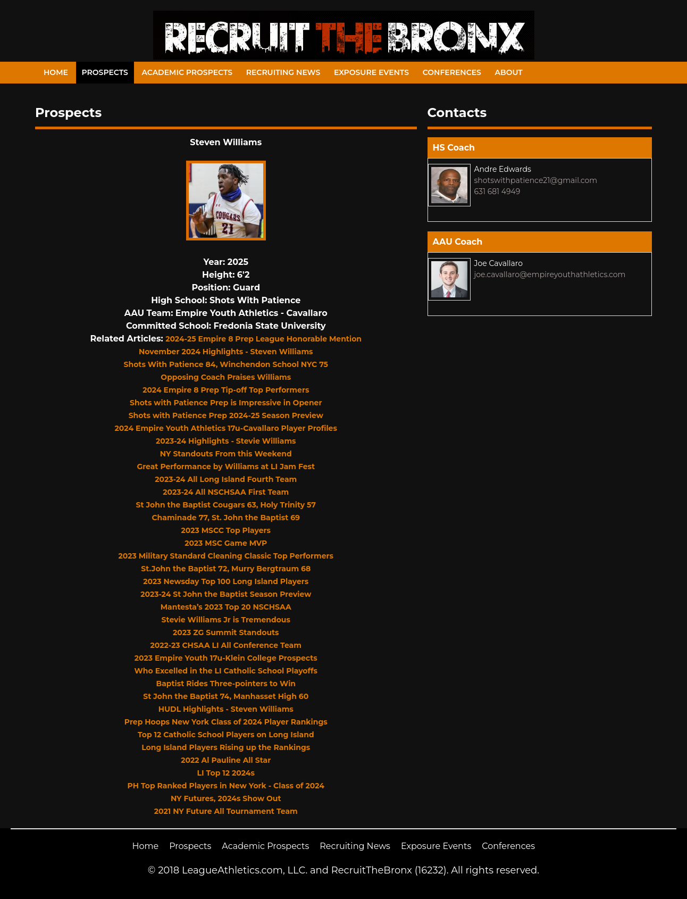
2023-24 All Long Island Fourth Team (226, 479)
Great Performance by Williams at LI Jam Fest (226, 466)
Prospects (105, 72)
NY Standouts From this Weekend (226, 454)
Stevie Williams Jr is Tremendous (226, 620)
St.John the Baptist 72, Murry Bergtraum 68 (226, 568)
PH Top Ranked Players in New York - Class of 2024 (226, 785)
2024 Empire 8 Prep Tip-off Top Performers (226, 390)
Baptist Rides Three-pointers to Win (226, 683)
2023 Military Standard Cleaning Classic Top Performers (225, 556)
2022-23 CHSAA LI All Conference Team (225, 645)
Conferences (452, 72)
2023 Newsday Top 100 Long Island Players (225, 581)
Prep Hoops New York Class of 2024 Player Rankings (226, 722)
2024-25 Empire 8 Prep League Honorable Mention (263, 339)
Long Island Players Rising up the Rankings (225, 747)
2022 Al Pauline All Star (226, 760)
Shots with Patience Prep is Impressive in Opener (226, 402)
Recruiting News (283, 72)
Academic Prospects (186, 72)
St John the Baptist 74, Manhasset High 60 (225, 696)
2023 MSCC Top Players (226, 530)
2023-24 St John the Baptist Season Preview (225, 594)
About (509, 72)
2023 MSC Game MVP (226, 543)
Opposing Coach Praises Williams (226, 377)
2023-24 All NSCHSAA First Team (226, 492)
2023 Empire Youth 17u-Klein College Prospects (226, 658)
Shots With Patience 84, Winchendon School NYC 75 (226, 364)
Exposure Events (371, 72)
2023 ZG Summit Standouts (226, 632)
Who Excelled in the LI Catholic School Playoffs (226, 671)
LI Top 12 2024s (226, 773)
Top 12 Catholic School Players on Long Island (226, 734)
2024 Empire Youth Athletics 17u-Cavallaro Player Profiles (226, 428)
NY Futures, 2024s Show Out (226, 798)
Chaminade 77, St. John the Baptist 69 (226, 517)
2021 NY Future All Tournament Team (226, 811)
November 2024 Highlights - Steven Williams (226, 351)
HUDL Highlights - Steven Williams (226, 709)
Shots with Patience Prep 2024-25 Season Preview (226, 415)
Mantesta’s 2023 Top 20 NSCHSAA (226, 607)
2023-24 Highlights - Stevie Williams (226, 441)
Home (56, 72)
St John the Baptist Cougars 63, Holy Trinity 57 (226, 505)
